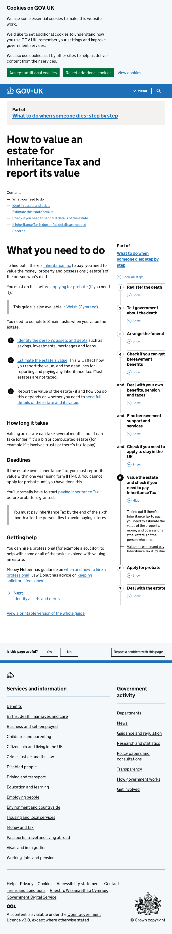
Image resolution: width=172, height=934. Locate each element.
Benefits (14, 706)
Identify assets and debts (31, 205)
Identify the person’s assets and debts (52, 340)
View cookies (129, 73)
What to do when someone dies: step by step (65, 115)
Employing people (23, 797)
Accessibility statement (78, 883)
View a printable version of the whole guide (46, 613)
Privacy (26, 883)
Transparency (129, 769)
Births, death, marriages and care (37, 716)
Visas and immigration (27, 847)
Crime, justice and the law (30, 756)
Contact (111, 883)
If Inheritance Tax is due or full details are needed (49, 224)
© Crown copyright (147, 920)
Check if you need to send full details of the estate (50, 218)
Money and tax (20, 827)
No (72, 652)
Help (11, 883)
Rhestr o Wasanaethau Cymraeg (79, 890)
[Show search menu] (158, 91)
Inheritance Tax (57, 265)
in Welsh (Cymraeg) (80, 306)
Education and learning (28, 787)
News (122, 723)
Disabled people (22, 766)
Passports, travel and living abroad (38, 837)
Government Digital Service (31, 897)
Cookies (45, 883)
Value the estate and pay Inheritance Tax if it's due (146, 548)
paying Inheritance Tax (78, 491)
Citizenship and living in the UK (35, 746)
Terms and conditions (26, 890)
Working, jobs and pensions (31, 857)
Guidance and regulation (139, 733)
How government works (138, 779)
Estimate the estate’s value (33, 212)
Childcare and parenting (29, 736)
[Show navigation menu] (140, 91)
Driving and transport (26, 776)
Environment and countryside (33, 807)
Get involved (128, 789)
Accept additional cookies (33, 72)
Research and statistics (138, 743)
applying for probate (69, 286)
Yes (52, 652)
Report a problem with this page (138, 652)
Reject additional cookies (89, 72)
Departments (129, 713)
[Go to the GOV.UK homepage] (25, 91)
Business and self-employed (32, 726)
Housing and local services (31, 817)
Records (18, 231)
